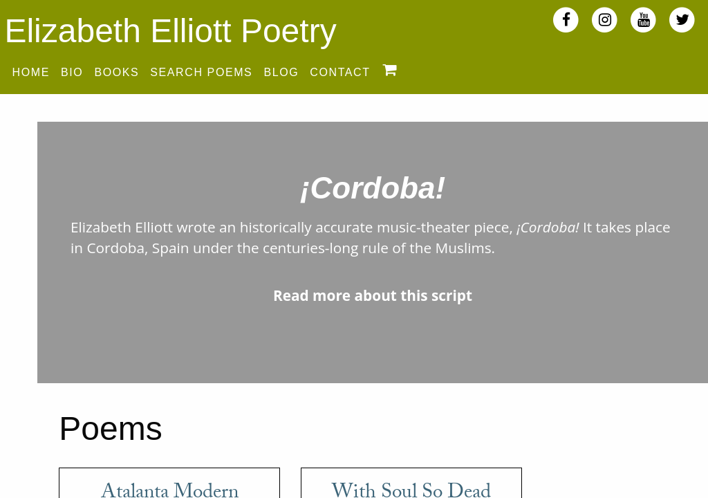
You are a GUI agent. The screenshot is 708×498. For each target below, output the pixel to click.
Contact (340, 72)
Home (31, 72)
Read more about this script (372, 295)
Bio (72, 72)
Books (116, 72)
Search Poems (201, 72)
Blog (281, 72)
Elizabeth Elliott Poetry (170, 30)
